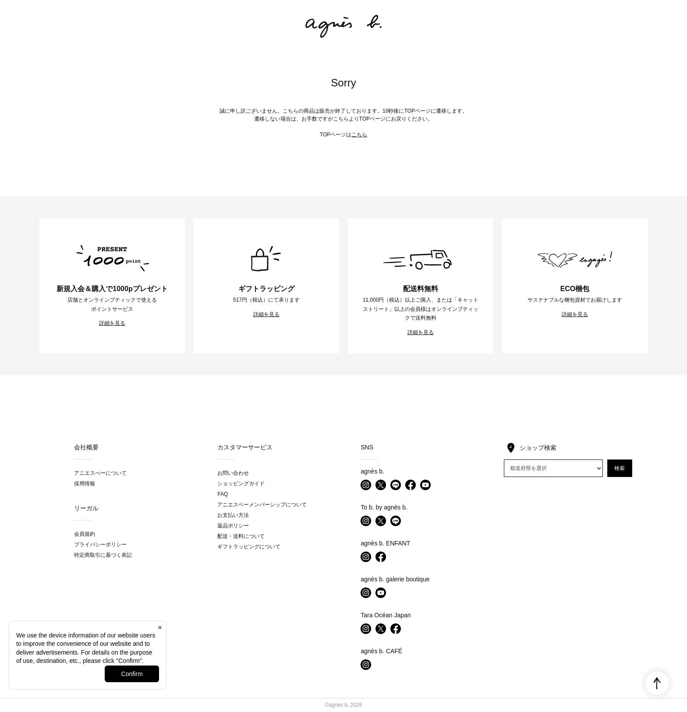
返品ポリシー (233, 526)
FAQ (222, 494)
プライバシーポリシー (100, 544)
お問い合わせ (233, 473)
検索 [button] (619, 468)
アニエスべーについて (100, 473)
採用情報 (84, 484)
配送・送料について (241, 536)
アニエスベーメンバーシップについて (262, 505)
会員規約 (84, 534)
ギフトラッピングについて (248, 547)
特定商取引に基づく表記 (103, 555)
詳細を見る (112, 323)
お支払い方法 (233, 515)
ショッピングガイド (241, 484)
